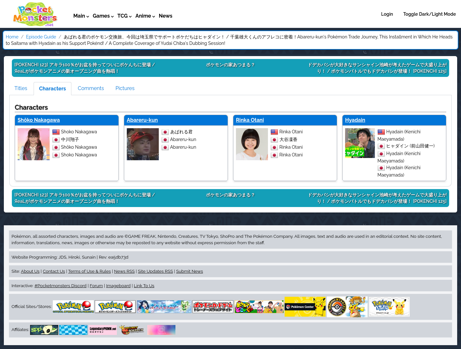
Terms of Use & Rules (89, 271)
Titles (20, 88)
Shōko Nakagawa (39, 120)
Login (387, 14)
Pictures (125, 88)
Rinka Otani (250, 120)
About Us (30, 271)
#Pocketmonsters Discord (60, 285)
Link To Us (144, 285)
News (166, 16)
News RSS (124, 271)
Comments (91, 88)
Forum (96, 285)
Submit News (189, 271)
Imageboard (118, 285)
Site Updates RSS (155, 271)
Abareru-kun (142, 120)
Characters (52, 89)
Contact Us (54, 271)
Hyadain (355, 120)
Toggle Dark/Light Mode (429, 14)
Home (12, 36)
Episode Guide (41, 36)
